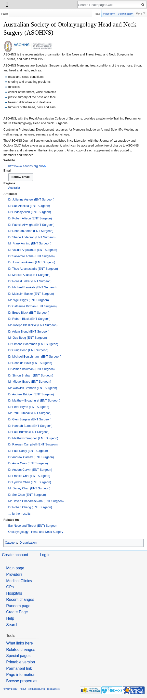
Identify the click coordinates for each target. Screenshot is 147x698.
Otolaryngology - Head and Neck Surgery (35, 532)
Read (97, 13)
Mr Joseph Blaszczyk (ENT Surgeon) (33, 325)
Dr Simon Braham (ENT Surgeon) (30, 375)
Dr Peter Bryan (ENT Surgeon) (28, 407)
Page (4, 13)
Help (10, 618)
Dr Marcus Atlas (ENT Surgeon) (29, 275)
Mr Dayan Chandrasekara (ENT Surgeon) (36, 501)
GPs (10, 587)
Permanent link (19, 668)
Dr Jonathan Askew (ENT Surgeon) (31, 262)
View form (109, 13)
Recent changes (20, 599)
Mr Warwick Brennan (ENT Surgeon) (32, 388)
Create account (15, 555)
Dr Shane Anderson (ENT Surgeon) (31, 237)
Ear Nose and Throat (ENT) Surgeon (32, 525)
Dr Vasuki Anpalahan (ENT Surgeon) (32, 250)
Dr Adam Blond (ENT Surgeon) (29, 331)
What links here (19, 643)
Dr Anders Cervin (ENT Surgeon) (30, 469)
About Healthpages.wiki (32, 688)
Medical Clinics (19, 581)
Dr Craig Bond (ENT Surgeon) (28, 350)
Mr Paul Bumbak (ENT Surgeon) (30, 413)
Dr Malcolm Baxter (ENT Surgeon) (31, 293)
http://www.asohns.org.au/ (25, 166)
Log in (45, 555)
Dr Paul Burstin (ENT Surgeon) (29, 432)
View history (125, 13)
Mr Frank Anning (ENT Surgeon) (29, 243)
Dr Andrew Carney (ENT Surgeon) (31, 457)
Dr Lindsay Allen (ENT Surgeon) (29, 212)
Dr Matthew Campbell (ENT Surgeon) (33, 438)
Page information (20, 674)
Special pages (18, 656)
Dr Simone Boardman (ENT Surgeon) (33, 344)
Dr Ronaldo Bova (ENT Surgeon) (30, 363)
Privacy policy (10, 688)
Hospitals (14, 593)
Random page (18, 606)
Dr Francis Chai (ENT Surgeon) (29, 476)
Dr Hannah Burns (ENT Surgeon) (30, 426)
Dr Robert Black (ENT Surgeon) (29, 319)
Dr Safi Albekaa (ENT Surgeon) (29, 206)
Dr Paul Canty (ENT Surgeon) (28, 451)
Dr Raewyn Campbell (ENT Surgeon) (33, 444)
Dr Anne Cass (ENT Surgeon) (28, 463)
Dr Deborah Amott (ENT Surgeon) (30, 231)
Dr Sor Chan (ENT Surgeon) (27, 495)
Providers (14, 574)
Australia (14, 187)
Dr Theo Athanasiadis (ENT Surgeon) (33, 268)
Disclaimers (53, 688)
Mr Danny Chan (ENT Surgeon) (29, 488)
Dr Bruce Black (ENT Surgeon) (28, 312)
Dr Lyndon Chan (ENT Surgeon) (29, 482)
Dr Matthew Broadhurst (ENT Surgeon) (34, 400)
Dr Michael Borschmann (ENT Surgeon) (34, 356)
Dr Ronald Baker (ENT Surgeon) (30, 281)
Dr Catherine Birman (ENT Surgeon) (32, 306)
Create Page (17, 612)
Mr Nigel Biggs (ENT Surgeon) (28, 300)
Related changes (20, 649)
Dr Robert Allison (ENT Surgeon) (30, 218)
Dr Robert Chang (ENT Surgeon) (30, 507)
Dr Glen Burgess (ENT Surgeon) (30, 419)
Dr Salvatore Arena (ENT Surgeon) (31, 256)
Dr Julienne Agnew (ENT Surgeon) (31, 199)
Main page (15, 568)
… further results (19, 513)
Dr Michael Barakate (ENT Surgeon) (32, 287)
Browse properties (21, 681)
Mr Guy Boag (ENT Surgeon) (27, 337)
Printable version (20, 662)
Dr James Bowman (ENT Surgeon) (31, 369)
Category (11, 542)
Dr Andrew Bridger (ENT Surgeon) (31, 394)
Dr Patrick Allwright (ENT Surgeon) (31, 225)
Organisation (28, 542)
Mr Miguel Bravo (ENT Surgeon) (29, 381)
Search (12, 625)
